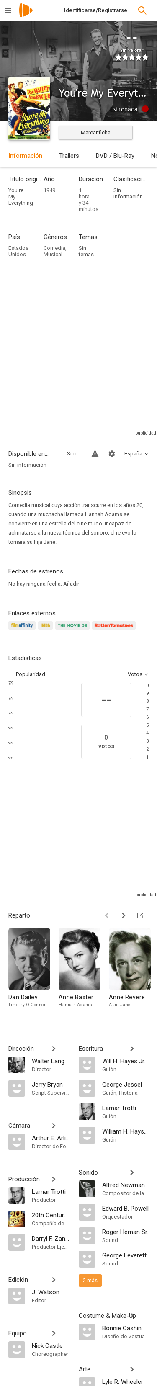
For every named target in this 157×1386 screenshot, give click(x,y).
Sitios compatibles (74, 453)
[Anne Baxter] (84, 972)
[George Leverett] (125, 1255)
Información (25, 155)
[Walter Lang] (51, 1061)
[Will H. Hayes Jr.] (125, 1061)
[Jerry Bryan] (51, 1084)
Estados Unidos (18, 251)
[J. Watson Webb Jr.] (51, 1292)
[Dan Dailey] (33, 972)
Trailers (69, 155)
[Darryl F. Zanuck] (51, 1238)
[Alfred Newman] (125, 1184)
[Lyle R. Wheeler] (125, 1381)
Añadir (71, 584)
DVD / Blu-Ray (115, 155)
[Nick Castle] (51, 1345)
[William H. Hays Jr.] (125, 1131)
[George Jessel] (125, 1084)
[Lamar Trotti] (51, 1191)
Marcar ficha (96, 132)
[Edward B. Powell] (125, 1208)
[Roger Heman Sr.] (125, 1231)
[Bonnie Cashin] (125, 1328)
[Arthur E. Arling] (51, 1138)
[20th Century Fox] (51, 1215)
